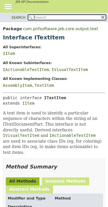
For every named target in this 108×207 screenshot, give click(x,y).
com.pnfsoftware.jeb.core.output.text (60, 28)
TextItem (44, 85)
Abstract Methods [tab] (29, 189)
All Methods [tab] (22, 181)
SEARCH (19, 18)
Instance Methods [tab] (65, 181)
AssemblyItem (17, 85)
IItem (9, 53)
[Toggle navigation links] (8, 7)
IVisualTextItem (70, 69)
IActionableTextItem (26, 69)
